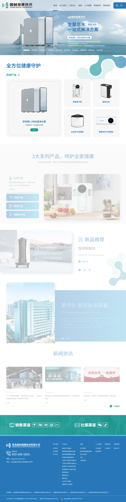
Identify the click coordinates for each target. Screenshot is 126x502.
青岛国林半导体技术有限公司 (43, 492)
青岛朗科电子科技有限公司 (78, 492)
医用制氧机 (65, 472)
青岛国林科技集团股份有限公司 (23, 492)
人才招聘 (87, 5)
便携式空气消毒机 (67, 484)
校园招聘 (98, 451)
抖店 (81, 457)
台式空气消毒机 (66, 481)
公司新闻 (107, 448)
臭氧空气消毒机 (66, 448)
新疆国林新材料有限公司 (61, 492)
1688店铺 (83, 460)
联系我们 (106, 5)
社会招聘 (98, 448)
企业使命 (55, 451)
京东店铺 (82, 448)
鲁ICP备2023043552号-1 (51, 499)
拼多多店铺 (83, 454)
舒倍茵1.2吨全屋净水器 (69, 466)
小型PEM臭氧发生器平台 (69, 463)
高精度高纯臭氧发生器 (68, 451)
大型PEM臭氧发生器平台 (69, 460)
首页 (55, 5)
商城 (80, 5)
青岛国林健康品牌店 (86, 451)
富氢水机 (64, 478)
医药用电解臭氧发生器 (68, 454)
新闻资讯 (97, 5)
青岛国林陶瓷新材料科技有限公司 (98, 492)
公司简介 (55, 448)
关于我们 (63, 5)
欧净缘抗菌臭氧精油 (68, 457)
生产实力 (55, 454)
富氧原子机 (65, 475)
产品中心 (72, 5)
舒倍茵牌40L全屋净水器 (69, 469)
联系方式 (116, 448)
